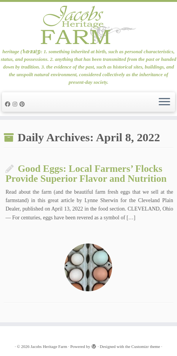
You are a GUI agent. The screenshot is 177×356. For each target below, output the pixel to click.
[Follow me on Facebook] (9, 104)
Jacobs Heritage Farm (49, 346)
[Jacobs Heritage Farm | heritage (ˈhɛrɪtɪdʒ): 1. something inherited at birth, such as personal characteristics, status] (88, 25)
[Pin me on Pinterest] (23, 104)
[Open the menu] (164, 102)
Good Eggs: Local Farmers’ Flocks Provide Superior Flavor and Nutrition (85, 173)
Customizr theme (145, 346)
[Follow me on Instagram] (16, 104)
